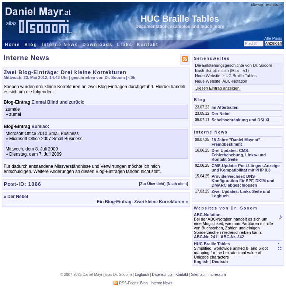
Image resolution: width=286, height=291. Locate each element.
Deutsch (220, 261)
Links (124, 44)
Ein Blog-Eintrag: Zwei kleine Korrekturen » (142, 201)
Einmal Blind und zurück (57, 102)
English (201, 261)
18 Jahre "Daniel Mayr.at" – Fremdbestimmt (238, 142)
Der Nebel (221, 113)
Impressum (274, 5)
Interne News (60, 44)
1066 (34, 184)
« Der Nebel (16, 196)
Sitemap (257, 5)
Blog (30, 44)
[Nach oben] (177, 184)
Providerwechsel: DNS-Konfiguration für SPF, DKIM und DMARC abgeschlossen (243, 180)
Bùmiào (39, 126)
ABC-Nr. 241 (205, 237)
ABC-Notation (207, 214)
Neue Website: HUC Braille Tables (238, 76)
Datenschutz (162, 275)
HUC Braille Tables (180, 19)
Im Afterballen (225, 107)
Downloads (98, 44)
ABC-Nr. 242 (232, 237)
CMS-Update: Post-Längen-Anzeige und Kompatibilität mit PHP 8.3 (246, 167)
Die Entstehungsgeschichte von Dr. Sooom (238, 65)
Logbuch (142, 275)
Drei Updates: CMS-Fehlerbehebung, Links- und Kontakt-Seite (239, 155)
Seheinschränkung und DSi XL (241, 120)
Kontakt (147, 44)
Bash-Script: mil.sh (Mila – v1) (238, 70)
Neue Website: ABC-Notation (238, 81)
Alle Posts (273, 38)
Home (12, 44)
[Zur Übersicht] (152, 184)
